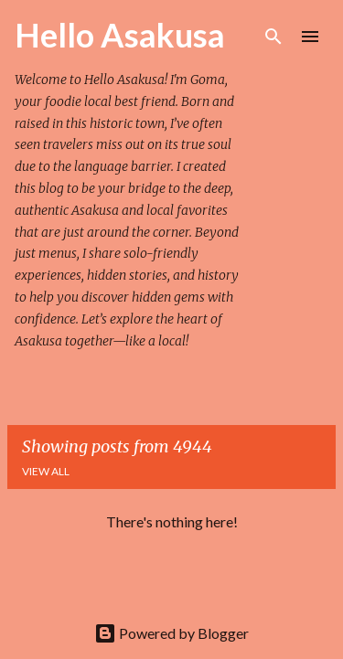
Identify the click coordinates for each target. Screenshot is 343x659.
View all (46, 471)
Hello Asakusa (120, 35)
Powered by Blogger (171, 633)
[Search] (273, 36)
